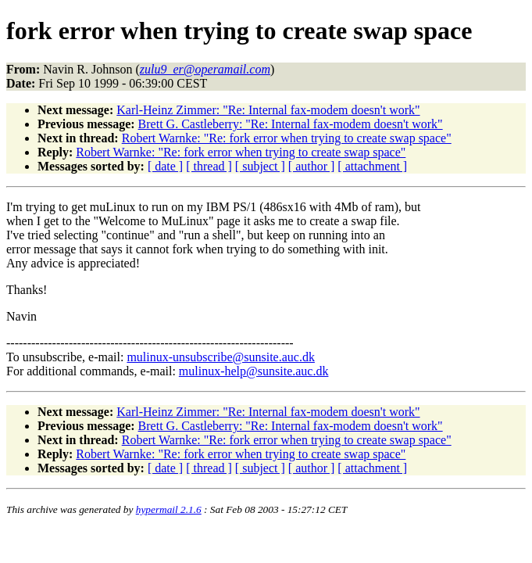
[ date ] (165, 166)
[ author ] (311, 166)
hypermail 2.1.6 (169, 509)
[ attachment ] (372, 166)
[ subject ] (260, 166)
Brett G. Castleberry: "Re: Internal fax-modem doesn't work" (290, 124)
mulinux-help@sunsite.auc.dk (254, 371)
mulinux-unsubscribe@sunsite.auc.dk (220, 357)
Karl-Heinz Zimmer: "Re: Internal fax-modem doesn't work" (268, 110)
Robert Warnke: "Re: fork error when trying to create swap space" (287, 138)
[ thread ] (209, 166)
